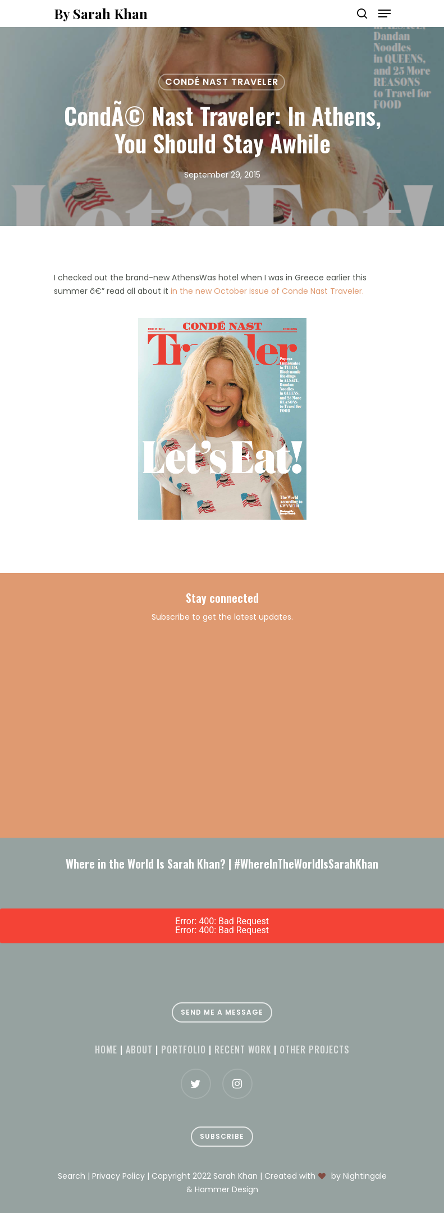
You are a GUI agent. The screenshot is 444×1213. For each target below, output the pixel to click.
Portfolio (183, 1049)
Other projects (315, 1049)
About (139, 1049)
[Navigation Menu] (384, 13)
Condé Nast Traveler (221, 81)
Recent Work (242, 1049)
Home (106, 1049)
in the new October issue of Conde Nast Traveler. (267, 291)
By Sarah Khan (101, 13)
